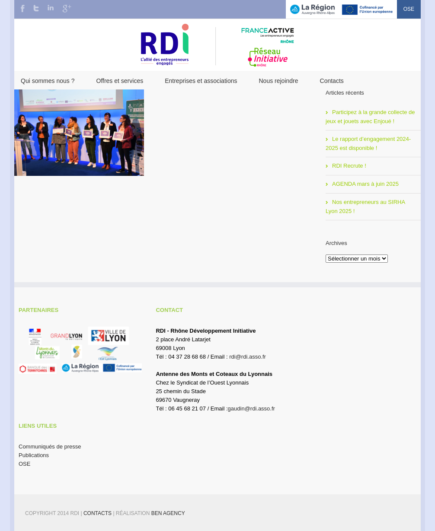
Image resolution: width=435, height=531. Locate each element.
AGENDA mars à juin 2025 (365, 184)
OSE (408, 9)
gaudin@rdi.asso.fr (251, 408)
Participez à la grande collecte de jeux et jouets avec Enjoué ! (370, 116)
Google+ (66, 9)
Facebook (23, 8)
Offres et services (120, 80)
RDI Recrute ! (349, 165)
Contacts (332, 80)
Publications (34, 455)
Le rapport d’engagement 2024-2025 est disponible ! (368, 143)
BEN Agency (168, 513)
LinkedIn (51, 7)
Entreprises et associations (201, 80)
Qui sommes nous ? (48, 80)
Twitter (36, 8)
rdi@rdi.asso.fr (247, 356)
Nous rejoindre (278, 80)
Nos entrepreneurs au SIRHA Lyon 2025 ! (365, 206)
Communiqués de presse (50, 446)
